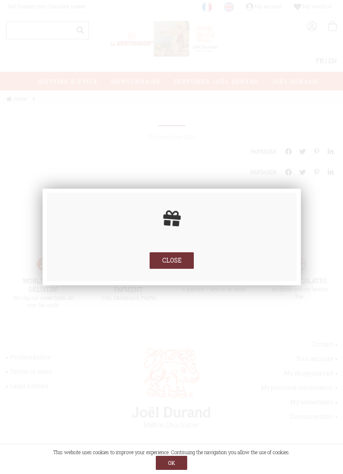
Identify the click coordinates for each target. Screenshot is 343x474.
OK (171, 463)
